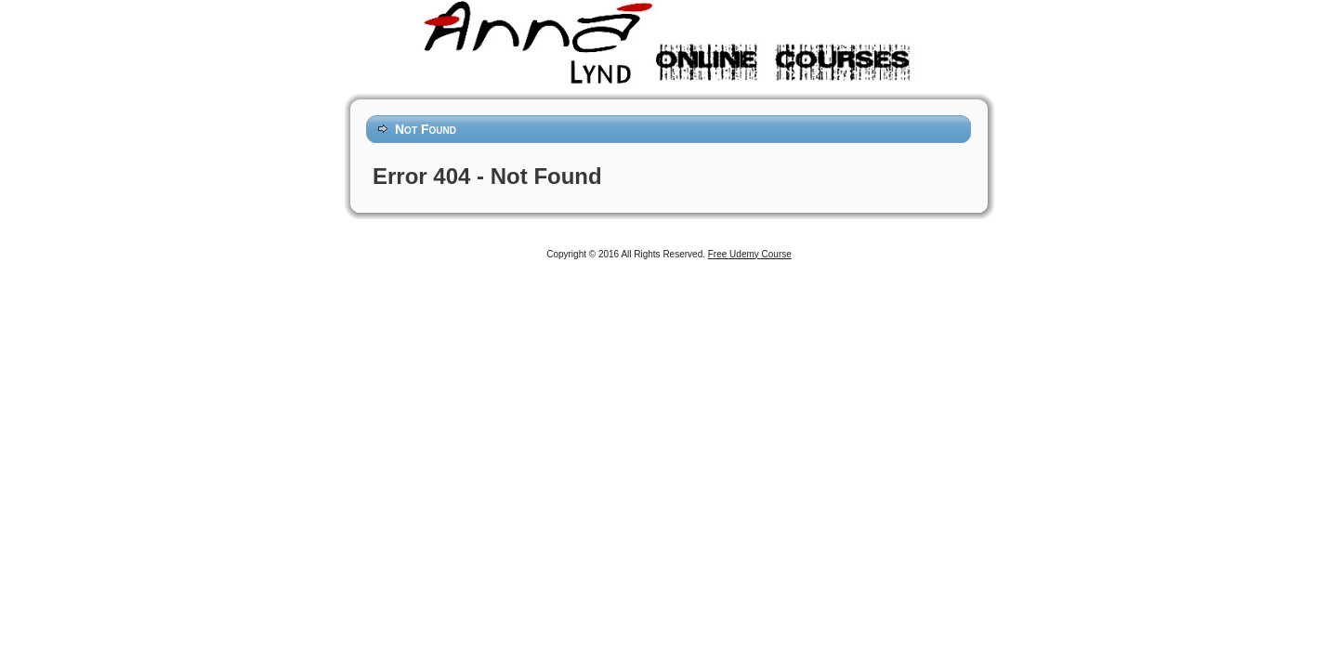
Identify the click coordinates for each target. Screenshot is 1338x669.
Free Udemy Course (750, 254)
